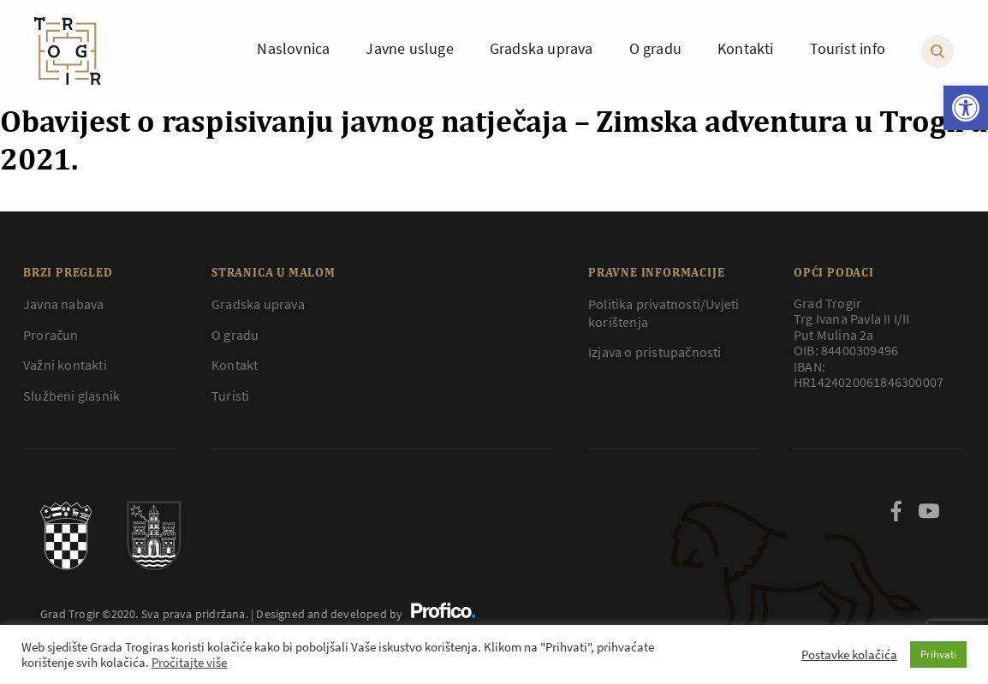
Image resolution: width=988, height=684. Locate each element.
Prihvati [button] (938, 654)
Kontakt (234, 364)
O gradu (235, 334)
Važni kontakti (65, 364)
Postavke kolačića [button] (849, 655)
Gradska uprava (258, 303)
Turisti (230, 395)
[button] (965, 108)
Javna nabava (63, 303)
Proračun (51, 334)
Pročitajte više (189, 662)
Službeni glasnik (71, 395)
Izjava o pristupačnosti (655, 351)
